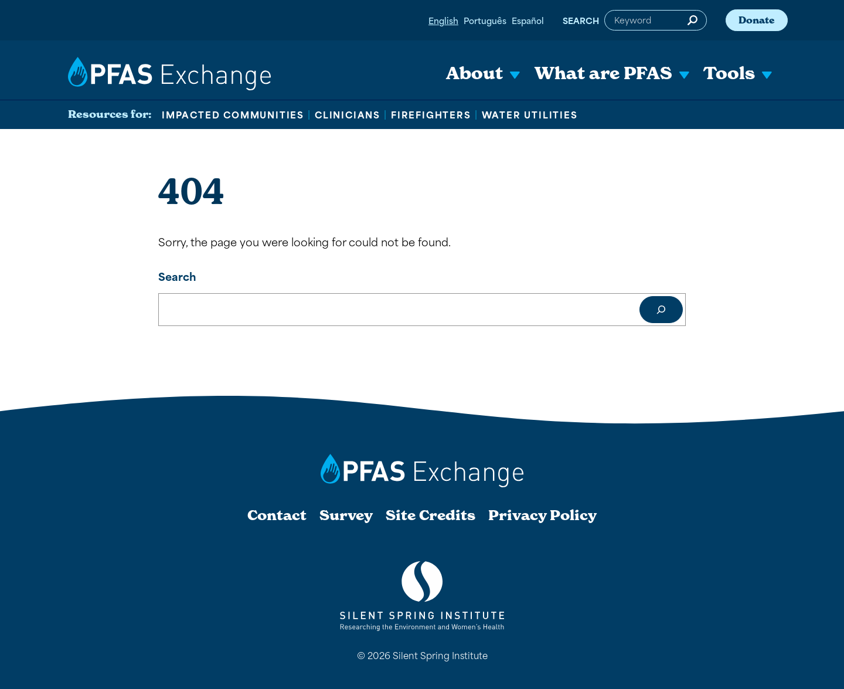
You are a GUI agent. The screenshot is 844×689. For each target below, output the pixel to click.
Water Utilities (530, 114)
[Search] (661, 309)
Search (581, 20)
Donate (756, 20)
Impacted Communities (233, 114)
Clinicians (347, 114)
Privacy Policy (542, 515)
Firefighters (431, 114)
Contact (277, 515)
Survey (346, 515)
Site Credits (430, 515)
